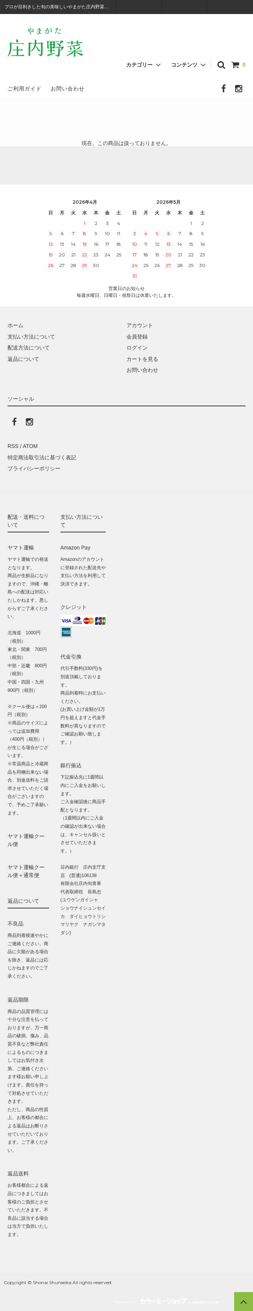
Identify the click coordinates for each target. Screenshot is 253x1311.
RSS (13, 446)
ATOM (30, 446)
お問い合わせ (68, 89)
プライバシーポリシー (34, 468)
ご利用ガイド (25, 89)
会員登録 (230, 6)
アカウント (138, 6)
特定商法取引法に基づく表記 (42, 457)
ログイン (184, 6)
